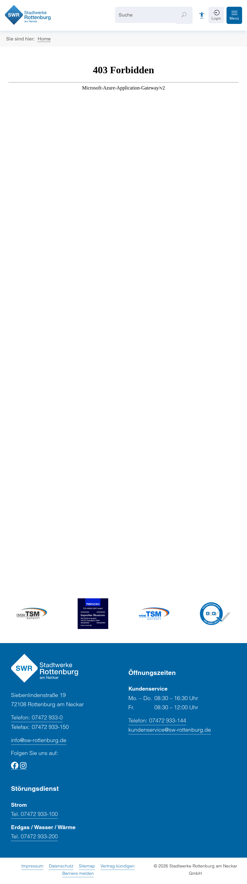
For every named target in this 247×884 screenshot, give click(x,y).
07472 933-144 (157, 720)
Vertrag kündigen (118, 866)
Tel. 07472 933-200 (34, 836)
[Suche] (145, 15)
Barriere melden (78, 873)
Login (216, 18)
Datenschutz (61, 866)
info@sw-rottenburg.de (38, 740)
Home (44, 39)
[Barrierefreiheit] (201, 15)
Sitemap (87, 866)
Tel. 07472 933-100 (34, 813)
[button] (234, 15)
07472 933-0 (37, 717)
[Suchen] (184, 15)
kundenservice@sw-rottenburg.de (169, 729)
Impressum (32, 866)
